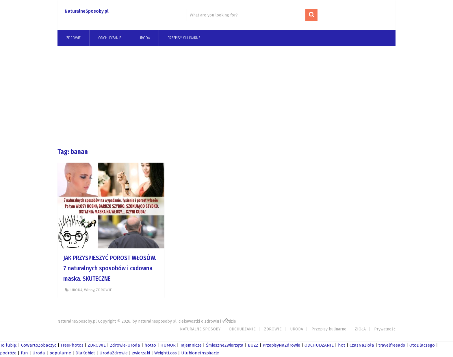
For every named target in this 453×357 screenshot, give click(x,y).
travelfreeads (391, 345)
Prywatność (385, 329)
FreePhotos (72, 345)
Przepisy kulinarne (184, 38)
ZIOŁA (360, 329)
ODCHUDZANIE (242, 329)
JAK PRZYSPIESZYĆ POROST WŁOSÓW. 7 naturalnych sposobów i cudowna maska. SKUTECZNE (109, 268)
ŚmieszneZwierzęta (225, 345)
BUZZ (253, 345)
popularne (60, 353)
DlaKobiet (85, 353)
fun (24, 353)
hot (341, 345)
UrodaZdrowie (113, 353)
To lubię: (8, 345)
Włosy (89, 290)
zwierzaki (141, 353)
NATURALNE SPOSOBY (200, 329)
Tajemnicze (191, 345)
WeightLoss (165, 353)
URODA (144, 38)
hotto (150, 345)
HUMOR (168, 345)
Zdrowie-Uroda (125, 345)
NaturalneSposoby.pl (87, 11)
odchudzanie (109, 38)
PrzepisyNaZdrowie (281, 345)
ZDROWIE (73, 38)
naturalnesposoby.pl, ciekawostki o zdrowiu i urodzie (187, 321)
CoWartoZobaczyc (38, 345)
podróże (8, 353)
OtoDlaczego (422, 345)
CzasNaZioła (362, 345)
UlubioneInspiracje (200, 353)
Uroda (38, 353)
